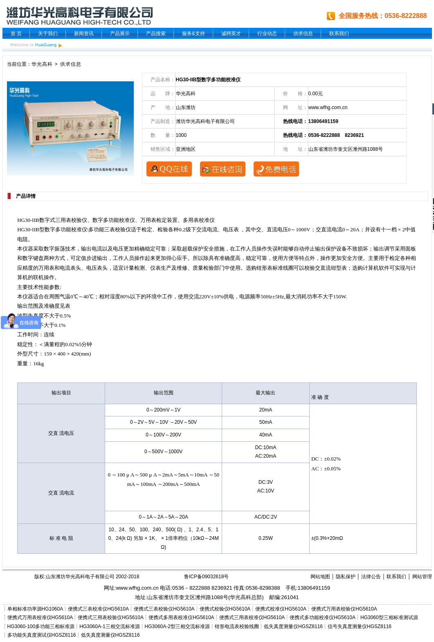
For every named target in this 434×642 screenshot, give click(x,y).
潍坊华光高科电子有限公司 (205, 121)
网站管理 (422, 576)
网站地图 (320, 576)
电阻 (22, 239)
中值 (410, 229)
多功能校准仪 (119, 220)
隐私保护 (345, 576)
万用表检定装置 (159, 220)
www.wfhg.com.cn (328, 107)
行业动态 (267, 33)
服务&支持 (193, 33)
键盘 (38, 258)
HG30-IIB (28, 220)
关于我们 (48, 33)
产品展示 (120, 33)
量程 (54, 344)
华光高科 (42, 64)
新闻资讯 (84, 33)
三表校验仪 (117, 229)
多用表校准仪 (199, 220)
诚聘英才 (231, 33)
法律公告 (371, 576)
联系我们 (339, 33)
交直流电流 (329, 229)
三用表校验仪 (71, 220)
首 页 (16, 33)
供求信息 (303, 33)
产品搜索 (156, 33)
